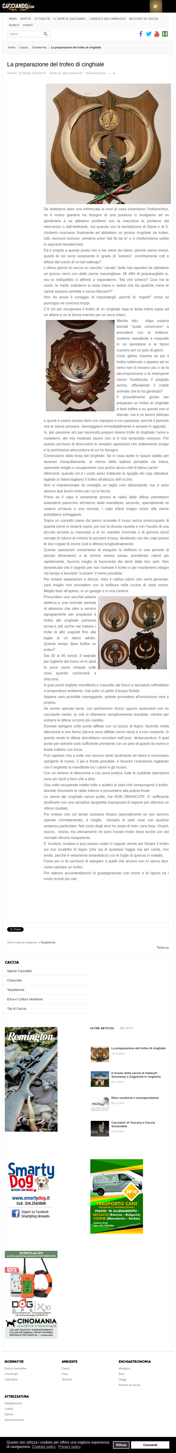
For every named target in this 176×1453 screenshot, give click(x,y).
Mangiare (124, 1368)
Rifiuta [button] (121, 1445)
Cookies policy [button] (44, 1447)
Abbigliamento (13, 1403)
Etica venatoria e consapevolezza (135, 1098)
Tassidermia (39, 47)
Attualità (42, 19)
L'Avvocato (11, 1374)
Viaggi (122, 1379)
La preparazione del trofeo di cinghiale (138, 1048)
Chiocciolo (14, 980)
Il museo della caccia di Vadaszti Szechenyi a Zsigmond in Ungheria (136, 1074)
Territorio (67, 1379)
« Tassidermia (46, 942)
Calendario (11, 1379)
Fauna (65, 1368)
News (13, 19)
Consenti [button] (150, 1445)
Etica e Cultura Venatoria (25, 999)
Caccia (23, 47)
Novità (25, 19)
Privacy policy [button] (69, 1447)
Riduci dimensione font (109, 72)
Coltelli (9, 1409)
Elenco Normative (15, 1368)
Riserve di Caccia (129, 1385)
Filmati (14, 25)
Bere (121, 1374)
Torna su (163, 947)
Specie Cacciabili (19, 971)
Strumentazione (14, 1420)
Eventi (28, 25)
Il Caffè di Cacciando (69, 19)
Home (11, 47)
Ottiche (9, 1414)
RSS (156, 6)
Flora (65, 1374)
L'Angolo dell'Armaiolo (107, 19)
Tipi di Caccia (16, 1008)
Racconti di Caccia (143, 19)
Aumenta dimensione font (114, 72)
